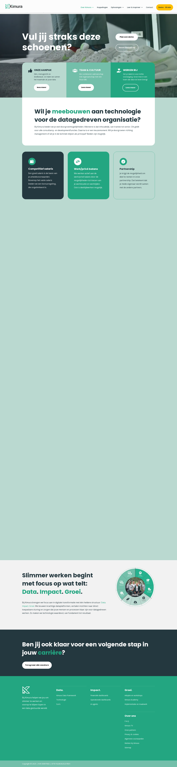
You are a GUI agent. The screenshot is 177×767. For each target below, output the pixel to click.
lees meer (41, 87)
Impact (25, 606)
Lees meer (86, 87)
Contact (149, 7)
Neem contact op (127, 47)
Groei (31, 606)
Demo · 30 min (164, 7)
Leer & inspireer (133, 7)
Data (103, 602)
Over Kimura (86, 7)
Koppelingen (102, 7)
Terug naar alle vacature (37, 665)
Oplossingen (116, 7)
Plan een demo (127, 37)
